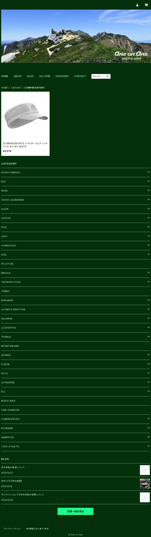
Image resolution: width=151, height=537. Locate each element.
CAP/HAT (16, 87)
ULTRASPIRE (8, 382)
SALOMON (6, 318)
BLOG (30, 76)
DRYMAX (6, 355)
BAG (3, 181)
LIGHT (4, 236)
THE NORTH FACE (11, 282)
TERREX (5, 291)
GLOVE (5, 209)
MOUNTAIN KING (10, 346)
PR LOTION (7, 264)
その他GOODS (8, 245)
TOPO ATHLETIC (10, 446)
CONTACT (80, 76)
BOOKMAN (7, 428)
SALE (4, 254)
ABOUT (18, 76)
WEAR (4, 190)
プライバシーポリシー (12, 529)
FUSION (5, 364)
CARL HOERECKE (10, 410)
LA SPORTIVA (8, 327)
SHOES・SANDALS (10, 172)
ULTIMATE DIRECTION (13, 309)
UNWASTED (7, 437)
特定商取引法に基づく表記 (37, 529)
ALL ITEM (44, 76)
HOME (4, 76)
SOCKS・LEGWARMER (12, 200)
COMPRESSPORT (10, 419)
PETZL (4, 373)
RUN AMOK (7, 300)
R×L (3, 391)
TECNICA (6, 337)
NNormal (5, 273)
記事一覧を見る (75, 511)
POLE (4, 227)
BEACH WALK (8, 401)
